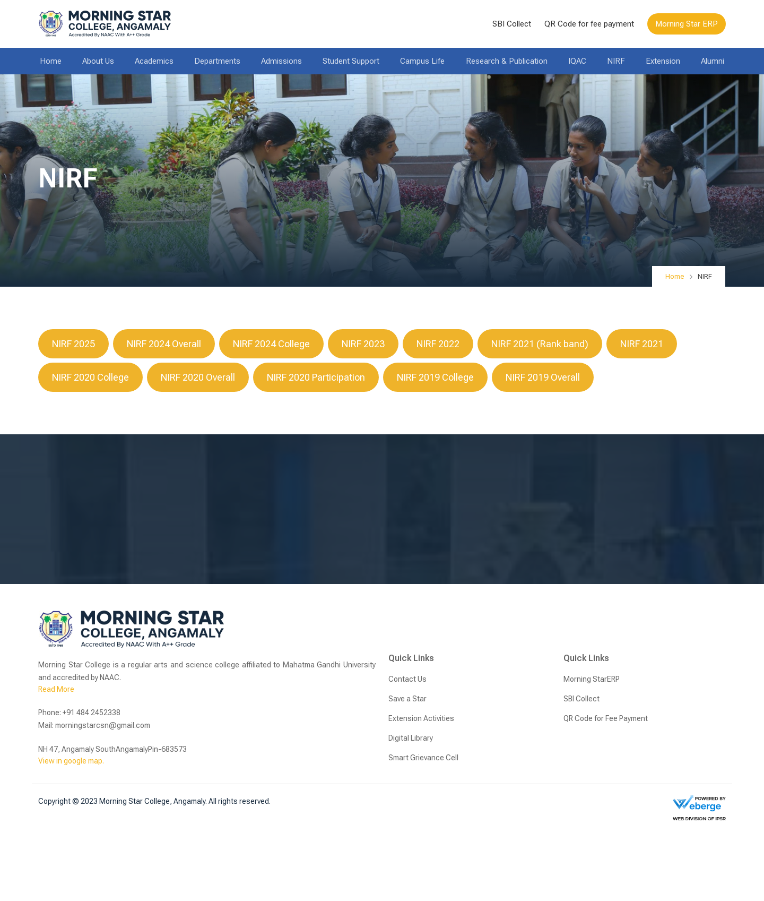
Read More (56, 689)
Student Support (351, 61)
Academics (154, 61)
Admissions (281, 61)
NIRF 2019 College (435, 377)
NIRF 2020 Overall (198, 377)
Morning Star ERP (686, 24)
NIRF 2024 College (271, 343)
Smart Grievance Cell (423, 757)
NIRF (616, 61)
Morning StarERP (591, 679)
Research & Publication (507, 61)
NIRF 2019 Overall (543, 377)
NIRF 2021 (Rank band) (539, 343)
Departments (217, 61)
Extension (663, 61)
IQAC (577, 61)
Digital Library (410, 738)
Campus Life (422, 61)
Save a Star (407, 698)
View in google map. (71, 761)
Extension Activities (421, 718)
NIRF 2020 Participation (316, 377)
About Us (98, 61)
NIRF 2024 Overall (164, 343)
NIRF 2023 (363, 343)
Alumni (712, 61)
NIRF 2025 (73, 343)
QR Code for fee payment (589, 24)
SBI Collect (511, 24)
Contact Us (407, 679)
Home (51, 61)
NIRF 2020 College (90, 377)
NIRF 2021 (641, 343)
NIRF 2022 (437, 343)
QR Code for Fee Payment (605, 718)
